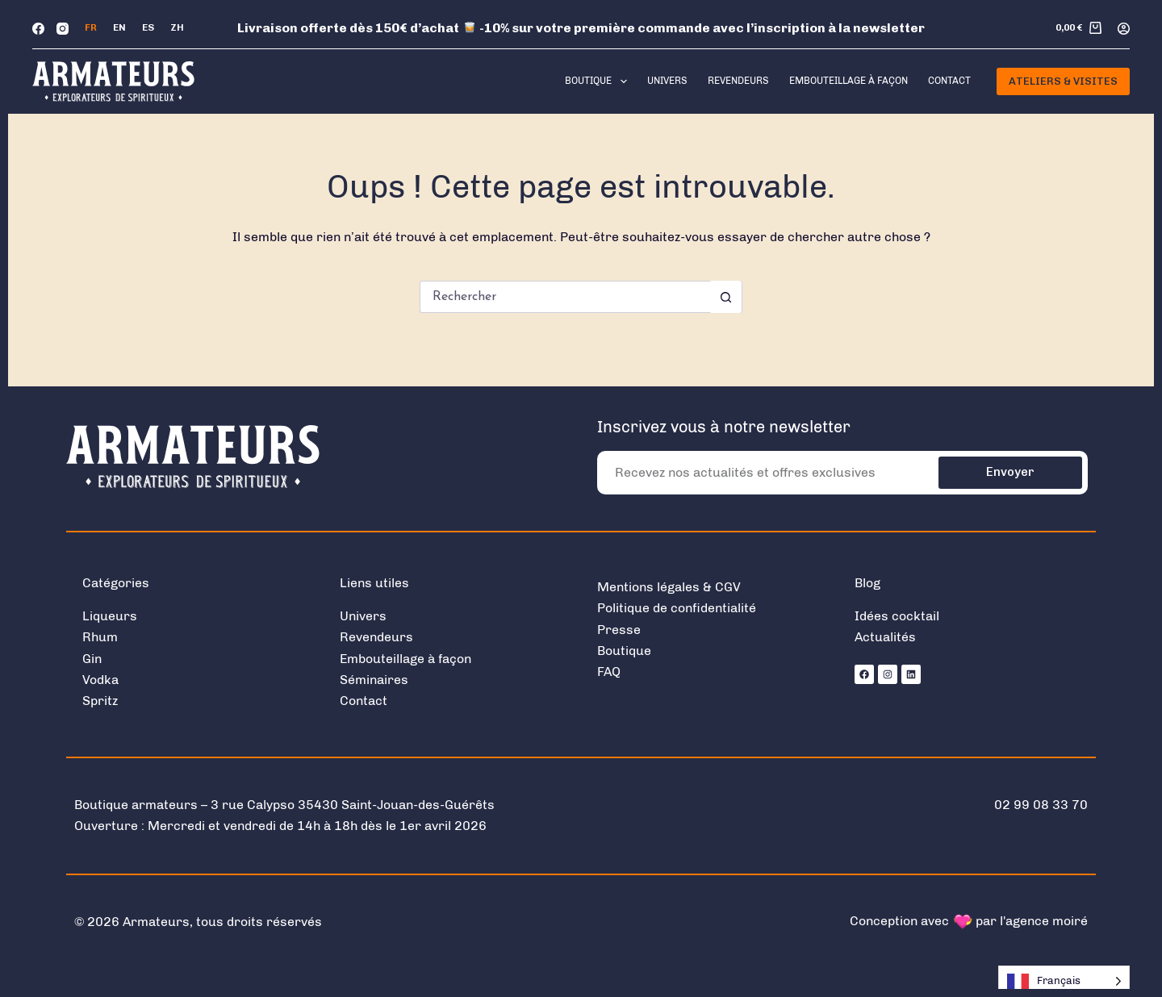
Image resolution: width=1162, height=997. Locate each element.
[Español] (148, 28)
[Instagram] (62, 29)
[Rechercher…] (564, 297)
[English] (119, 28)
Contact (949, 80)
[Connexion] (1124, 29)
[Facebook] (38, 29)
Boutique (599, 81)
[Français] (91, 28)
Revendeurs (738, 80)
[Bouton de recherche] (725, 297)
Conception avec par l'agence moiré (969, 920)
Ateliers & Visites (1063, 81)
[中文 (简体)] (177, 28)
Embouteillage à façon (848, 80)
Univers (667, 80)
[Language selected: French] (1064, 981)
